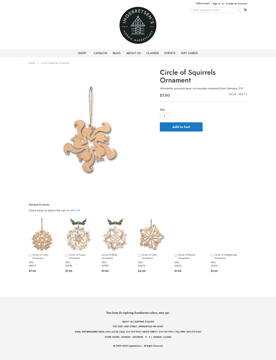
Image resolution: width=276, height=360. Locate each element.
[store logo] (138, 25)
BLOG (117, 53)
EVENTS (169, 53)
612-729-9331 (166, 331)
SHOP (82, 53)
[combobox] (216, 10)
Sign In (216, 3)
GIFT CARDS (189, 53)
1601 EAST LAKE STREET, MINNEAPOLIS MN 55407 (138, 326)
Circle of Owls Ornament (40, 256)
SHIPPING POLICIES (144, 321)
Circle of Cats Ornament (149, 256)
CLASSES (152, 53)
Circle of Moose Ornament (186, 256)
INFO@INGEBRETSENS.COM (96, 331)
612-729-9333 (133, 331)
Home (32, 63)
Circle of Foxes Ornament (77, 256)
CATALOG (100, 53)
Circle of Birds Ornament (109, 256)
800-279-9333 (194, 331)
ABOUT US (133, 53)
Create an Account (236, 3)
